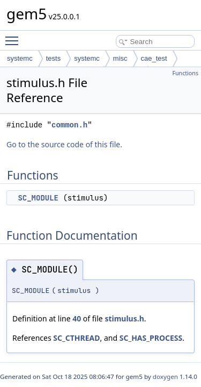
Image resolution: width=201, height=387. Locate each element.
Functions (185, 73)
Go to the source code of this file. (64, 144)
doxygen (165, 376)
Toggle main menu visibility (14, 36)
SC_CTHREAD (76, 338)
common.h (69, 125)
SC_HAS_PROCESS (151, 338)
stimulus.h (124, 318)
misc (120, 58)
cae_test (154, 58)
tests (53, 58)
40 (76, 318)
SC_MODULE (38, 198)
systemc (20, 58)
